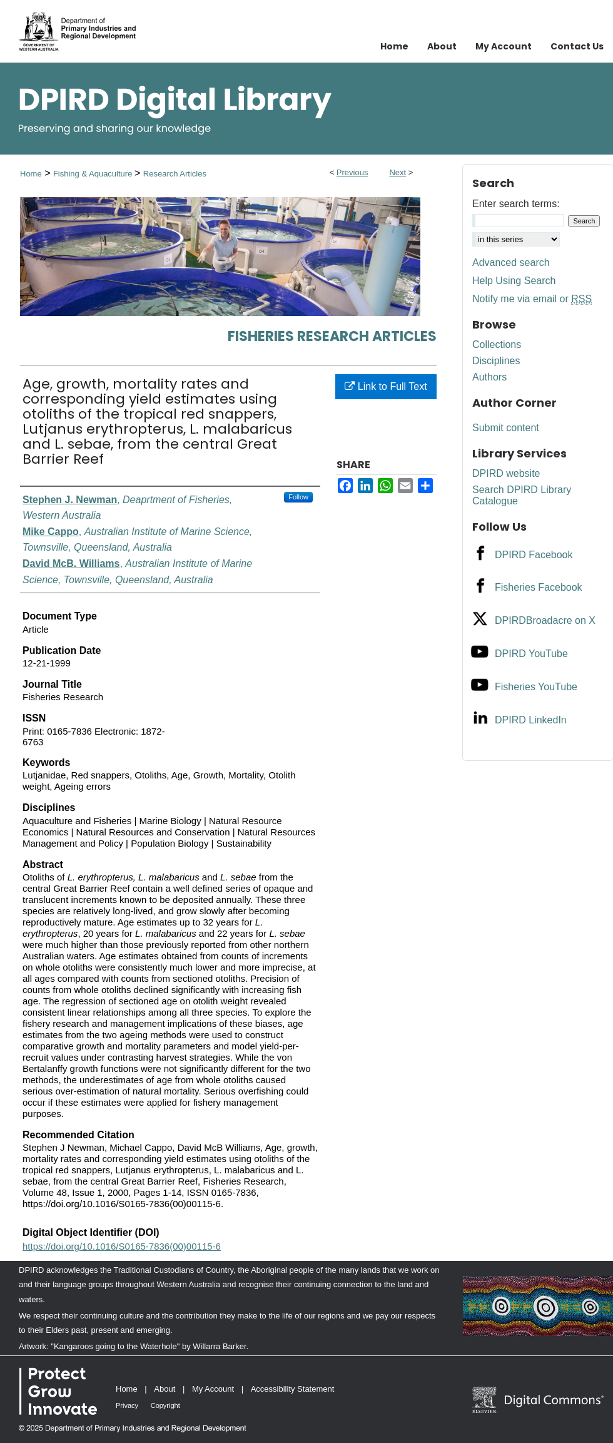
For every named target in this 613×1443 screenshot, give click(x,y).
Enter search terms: (516, 203)
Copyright (165, 1405)
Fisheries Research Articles (332, 336)
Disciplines (496, 360)
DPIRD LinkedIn (531, 720)
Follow (298, 497)
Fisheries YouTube (536, 686)
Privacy (127, 1405)
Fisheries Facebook (538, 587)
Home (31, 173)
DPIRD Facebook (534, 554)
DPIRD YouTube (531, 653)
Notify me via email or (532, 299)
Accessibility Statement (293, 1389)
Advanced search (511, 262)
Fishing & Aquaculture (93, 173)
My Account (213, 1389)
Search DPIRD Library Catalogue (521, 495)
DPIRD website (506, 473)
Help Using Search (513, 280)
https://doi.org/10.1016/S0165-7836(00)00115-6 (122, 1246)
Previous (352, 172)
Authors (489, 377)
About (164, 1389)
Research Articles (174, 173)
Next (397, 172)
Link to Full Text (386, 386)
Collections (496, 344)
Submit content (505, 427)
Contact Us (577, 46)
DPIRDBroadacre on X (545, 620)
